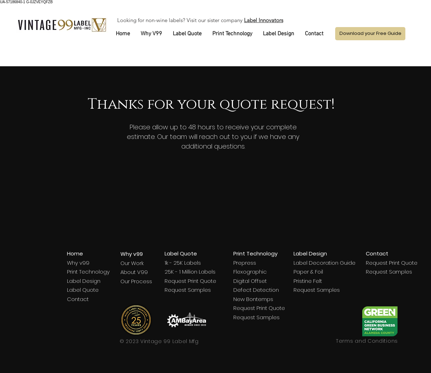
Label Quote (83, 290)
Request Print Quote (190, 281)
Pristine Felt (308, 281)
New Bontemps (253, 299)
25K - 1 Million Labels (190, 271)
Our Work (132, 263)
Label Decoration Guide (324, 262)
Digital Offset (250, 281)
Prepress (244, 262)
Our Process (136, 281)
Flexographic (250, 271)
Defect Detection (256, 290)
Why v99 (78, 262)
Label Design (83, 281)
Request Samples (188, 290)
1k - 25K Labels (183, 262)
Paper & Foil (308, 271)
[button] (370, 33)
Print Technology (88, 271)
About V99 (134, 272)
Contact (78, 299)
